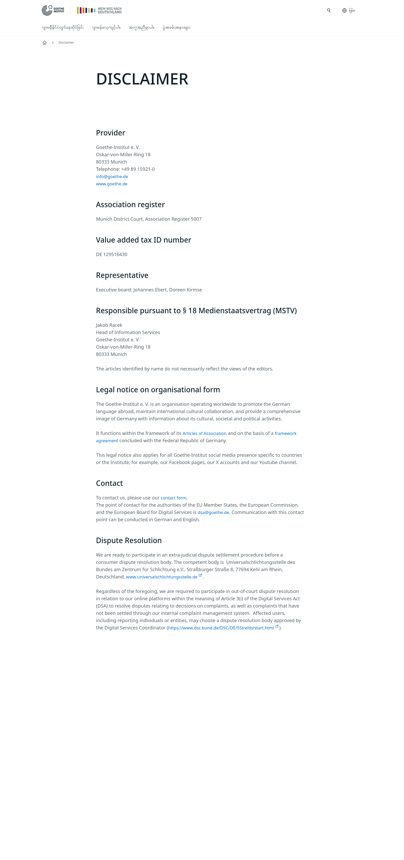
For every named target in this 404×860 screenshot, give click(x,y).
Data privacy (180, 822)
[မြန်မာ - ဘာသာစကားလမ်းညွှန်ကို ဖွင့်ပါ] (349, 10)
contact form (175, 497)
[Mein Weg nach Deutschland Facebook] (192, 688)
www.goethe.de (113, 183)
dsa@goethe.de (215, 512)
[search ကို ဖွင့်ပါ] (328, 10)
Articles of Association (207, 433)
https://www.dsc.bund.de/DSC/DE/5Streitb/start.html (226, 627)
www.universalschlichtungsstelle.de (165, 577)
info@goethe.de (113, 176)
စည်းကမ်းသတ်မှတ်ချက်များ (225, 822)
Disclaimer (147, 822)
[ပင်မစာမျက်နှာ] (99, 10)
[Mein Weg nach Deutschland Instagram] (175, 688)
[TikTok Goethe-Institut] (225, 688)
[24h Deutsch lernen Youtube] (208, 688)
